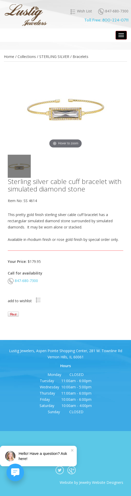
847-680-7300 (113, 11)
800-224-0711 (115, 20)
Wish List (81, 11)
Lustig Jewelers (26, 14)
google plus (71, 470)
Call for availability (25, 273)
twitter (60, 470)
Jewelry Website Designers (101, 482)
